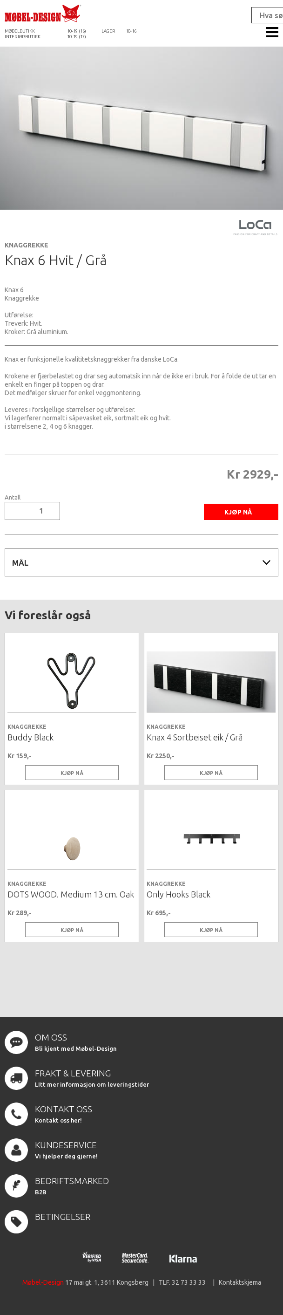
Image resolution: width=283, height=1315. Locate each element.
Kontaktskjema (240, 1282)
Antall (12, 497)
